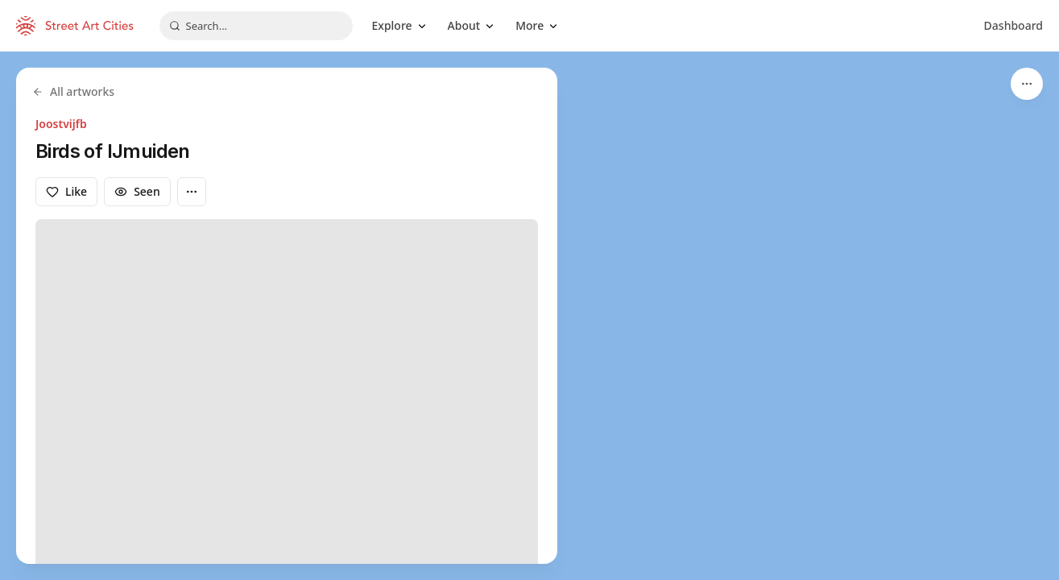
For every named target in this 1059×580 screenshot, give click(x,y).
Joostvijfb (61, 123)
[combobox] (256, 25)
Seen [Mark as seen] (137, 191)
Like (66, 191)
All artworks (73, 91)
